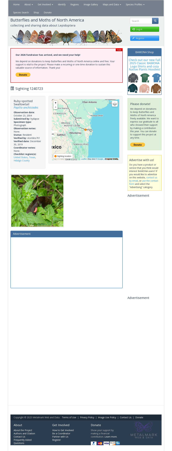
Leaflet (83, 159)
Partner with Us (60, 436)
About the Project (23, 430)
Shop (36, 12)
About (28, 4)
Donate (48, 12)
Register (56, 439)
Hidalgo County (22, 160)
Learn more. (110, 436)
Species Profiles (135, 4)
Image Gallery (91, 4)
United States (21, 157)
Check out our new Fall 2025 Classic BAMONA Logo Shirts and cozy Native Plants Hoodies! (144, 64)
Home (16, 4)
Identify (62, 4)
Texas (32, 157)
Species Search (21, 12)
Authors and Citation (24, 433)
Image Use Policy (107, 417)
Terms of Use (69, 417)
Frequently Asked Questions (23, 441)
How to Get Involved (63, 430)
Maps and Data (112, 4)
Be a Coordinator (61, 433)
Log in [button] (137, 29)
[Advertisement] (66, 262)
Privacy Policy (87, 417)
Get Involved (45, 4)
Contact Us (125, 417)
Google (100, 159)
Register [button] (138, 38)
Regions (74, 4)
